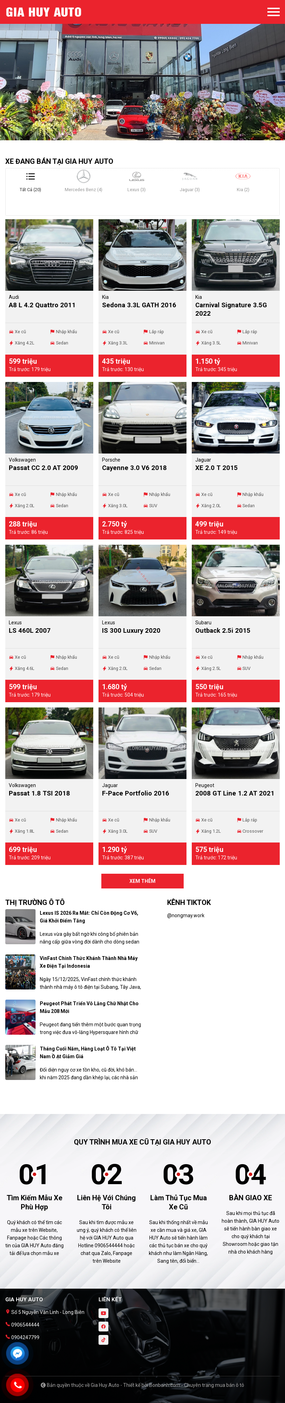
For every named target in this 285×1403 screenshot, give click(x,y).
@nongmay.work (185, 915)
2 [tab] (142, 136)
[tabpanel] (142, 73)
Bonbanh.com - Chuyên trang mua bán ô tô (196, 1385)
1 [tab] (135, 136)
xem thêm (142, 881)
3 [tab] (149, 136)
